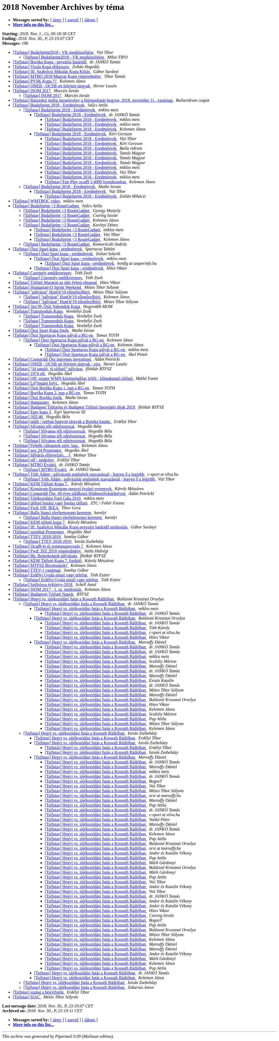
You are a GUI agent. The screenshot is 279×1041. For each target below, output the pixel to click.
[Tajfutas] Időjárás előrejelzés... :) (42, 455)
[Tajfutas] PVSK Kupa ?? (35, 81)
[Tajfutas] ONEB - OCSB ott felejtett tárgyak (52, 86)
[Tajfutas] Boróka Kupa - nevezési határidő (50, 62)
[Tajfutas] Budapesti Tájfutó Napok (43, 594)
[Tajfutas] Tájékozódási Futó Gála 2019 (47, 498)
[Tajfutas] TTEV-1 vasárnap (37, 570)
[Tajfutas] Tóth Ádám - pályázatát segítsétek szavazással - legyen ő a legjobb (79, 474)
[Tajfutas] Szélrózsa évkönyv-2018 (43, 584)
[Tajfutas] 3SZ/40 (28, 416)
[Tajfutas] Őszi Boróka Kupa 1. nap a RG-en (51, 388)
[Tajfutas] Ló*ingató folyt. (36, 383)
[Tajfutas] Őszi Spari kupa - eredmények (48, 249)
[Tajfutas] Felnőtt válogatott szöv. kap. (46, 445)
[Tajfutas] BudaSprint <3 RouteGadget (46, 206)
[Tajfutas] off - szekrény (34, 460)
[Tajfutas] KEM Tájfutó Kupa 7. (41, 484)
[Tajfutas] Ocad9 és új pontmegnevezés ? (48, 546)
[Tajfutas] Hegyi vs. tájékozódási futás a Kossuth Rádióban (64, 599)
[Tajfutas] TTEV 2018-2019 (37, 536)
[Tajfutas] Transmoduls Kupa (38, 311)
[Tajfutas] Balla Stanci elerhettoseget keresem (52, 512)
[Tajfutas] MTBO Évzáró (35, 464)
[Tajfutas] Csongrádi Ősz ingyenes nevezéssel (52, 359)
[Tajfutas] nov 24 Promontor (37, 450)
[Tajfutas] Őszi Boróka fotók (38, 397)
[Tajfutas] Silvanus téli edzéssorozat (44, 426)
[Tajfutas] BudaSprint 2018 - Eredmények (49, 105)
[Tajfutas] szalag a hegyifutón (38, 992)
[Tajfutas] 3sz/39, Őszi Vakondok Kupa (47, 306)
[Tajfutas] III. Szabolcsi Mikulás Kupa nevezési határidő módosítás (71, 527)
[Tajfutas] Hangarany (31, 402)
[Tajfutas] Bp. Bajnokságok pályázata (45, 556)
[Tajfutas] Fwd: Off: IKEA (36, 508)
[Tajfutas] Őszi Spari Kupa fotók (41, 330)
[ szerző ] (73, 20)
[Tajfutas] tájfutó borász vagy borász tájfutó (50, 503)
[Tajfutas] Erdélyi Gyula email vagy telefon (50, 575)
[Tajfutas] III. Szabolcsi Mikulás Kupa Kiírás (52, 71)
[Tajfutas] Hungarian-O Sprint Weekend (47, 287)
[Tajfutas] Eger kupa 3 (32, 412)
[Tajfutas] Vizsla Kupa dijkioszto (41, 66)
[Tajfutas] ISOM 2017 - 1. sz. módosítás (48, 589)
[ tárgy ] (57, 20)
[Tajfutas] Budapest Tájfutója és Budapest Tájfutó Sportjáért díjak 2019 (74, 407)
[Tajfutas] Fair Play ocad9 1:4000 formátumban (86, 182)
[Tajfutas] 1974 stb (29, 373)
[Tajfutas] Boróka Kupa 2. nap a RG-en (47, 393)
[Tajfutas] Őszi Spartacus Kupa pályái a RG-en (53, 335)
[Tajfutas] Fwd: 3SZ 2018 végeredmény (47, 551)
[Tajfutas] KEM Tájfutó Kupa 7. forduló (48, 560)
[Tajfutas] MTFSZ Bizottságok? (40, 565)
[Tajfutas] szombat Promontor (39, 532)
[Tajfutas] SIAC (27, 997)
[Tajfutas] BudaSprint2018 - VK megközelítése (54, 52)
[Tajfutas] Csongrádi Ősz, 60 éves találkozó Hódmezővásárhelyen (69, 493)
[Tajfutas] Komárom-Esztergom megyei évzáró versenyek (63, 488)
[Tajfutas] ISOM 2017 (32, 90)
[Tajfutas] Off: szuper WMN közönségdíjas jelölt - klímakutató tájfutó (73, 378)
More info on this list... (33, 24)
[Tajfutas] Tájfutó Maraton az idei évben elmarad (55, 282)
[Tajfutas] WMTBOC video (37, 201)
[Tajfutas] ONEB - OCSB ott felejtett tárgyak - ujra (57, 364)
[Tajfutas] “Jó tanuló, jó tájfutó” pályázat (48, 369)
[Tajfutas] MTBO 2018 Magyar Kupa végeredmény (57, 76)
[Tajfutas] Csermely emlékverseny (42, 273)
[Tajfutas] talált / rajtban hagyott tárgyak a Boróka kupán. (62, 421)
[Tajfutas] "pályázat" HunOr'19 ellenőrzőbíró (52, 292)
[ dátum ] (90, 20)
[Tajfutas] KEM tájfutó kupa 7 (39, 522)
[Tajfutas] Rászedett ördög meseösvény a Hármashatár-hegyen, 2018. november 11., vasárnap (93, 100)
